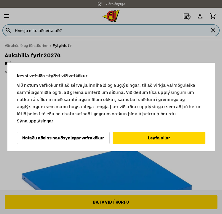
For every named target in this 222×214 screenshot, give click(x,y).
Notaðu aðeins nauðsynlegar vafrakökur (63, 138)
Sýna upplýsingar (35, 121)
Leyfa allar (159, 138)
